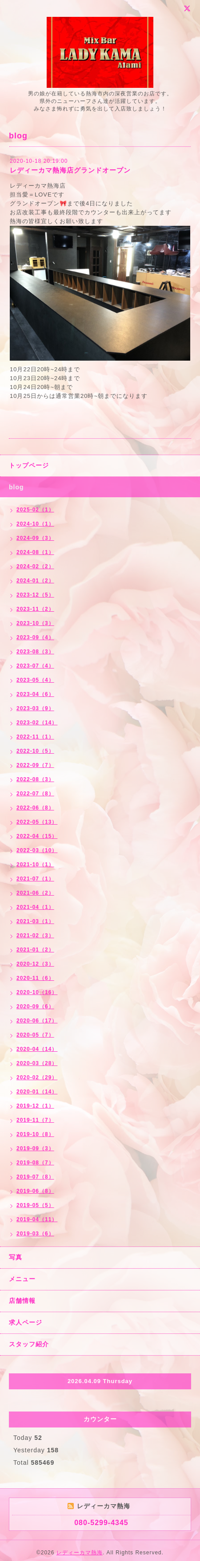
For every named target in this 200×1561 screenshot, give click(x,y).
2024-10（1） (35, 524)
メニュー (22, 1278)
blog (16, 487)
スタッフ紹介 (29, 1344)
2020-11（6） (35, 978)
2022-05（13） (36, 822)
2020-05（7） (35, 1035)
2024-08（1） (35, 552)
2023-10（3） (35, 623)
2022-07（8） (35, 793)
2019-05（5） (35, 1205)
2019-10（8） (35, 1134)
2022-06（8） (35, 808)
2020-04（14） (36, 1049)
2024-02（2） (35, 566)
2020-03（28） (36, 1063)
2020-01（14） (36, 1092)
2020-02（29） (36, 1077)
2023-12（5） (35, 595)
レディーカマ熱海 (79, 1552)
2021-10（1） (35, 864)
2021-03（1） (35, 921)
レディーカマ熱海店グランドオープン (70, 170)
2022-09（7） (35, 765)
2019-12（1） (35, 1106)
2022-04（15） (36, 836)
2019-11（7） (35, 1120)
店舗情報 (22, 1300)
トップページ (29, 465)
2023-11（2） (35, 609)
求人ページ (25, 1322)
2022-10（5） (35, 751)
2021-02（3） (35, 935)
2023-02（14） (36, 723)
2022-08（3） (35, 779)
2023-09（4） (35, 637)
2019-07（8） (35, 1177)
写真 (15, 1257)
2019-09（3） (35, 1148)
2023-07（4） (35, 666)
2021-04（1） (35, 907)
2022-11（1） (35, 737)
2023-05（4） (35, 680)
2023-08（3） (35, 652)
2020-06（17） (36, 1021)
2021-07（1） (35, 879)
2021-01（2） (35, 950)
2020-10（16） (36, 992)
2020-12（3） (35, 964)
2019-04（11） (36, 1219)
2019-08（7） (35, 1163)
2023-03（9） (35, 708)
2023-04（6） (35, 694)
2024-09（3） (35, 538)
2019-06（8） (35, 1191)
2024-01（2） (35, 581)
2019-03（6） (35, 1234)
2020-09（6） (35, 1006)
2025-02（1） (35, 510)
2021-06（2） (35, 893)
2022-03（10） (36, 850)
